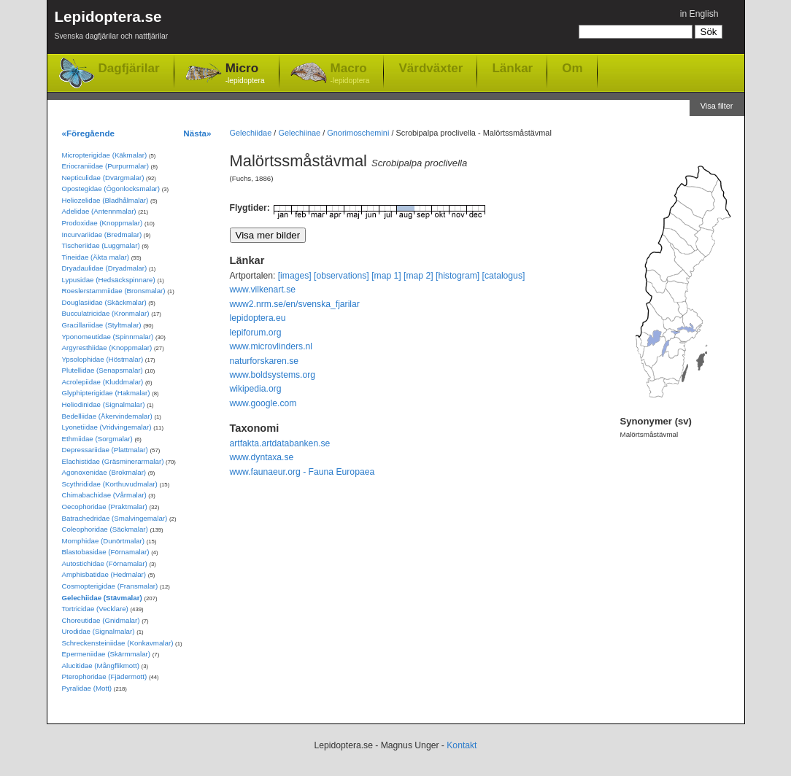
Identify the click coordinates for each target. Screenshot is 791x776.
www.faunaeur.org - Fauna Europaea (302, 472)
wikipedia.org (256, 389)
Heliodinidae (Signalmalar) (103, 404)
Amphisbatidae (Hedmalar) (104, 574)
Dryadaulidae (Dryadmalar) (104, 268)
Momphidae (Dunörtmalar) (103, 541)
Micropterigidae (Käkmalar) (104, 155)
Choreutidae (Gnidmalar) (101, 620)
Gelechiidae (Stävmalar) (102, 598)
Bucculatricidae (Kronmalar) (106, 313)
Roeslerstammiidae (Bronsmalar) (114, 291)
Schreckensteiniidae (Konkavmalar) (118, 643)
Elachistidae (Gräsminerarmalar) (113, 461)
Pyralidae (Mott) (87, 688)
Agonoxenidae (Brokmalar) (104, 472)
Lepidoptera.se (112, 27)
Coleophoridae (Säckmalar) (105, 529)
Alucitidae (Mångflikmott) (100, 665)
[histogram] (457, 276)
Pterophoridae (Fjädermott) (104, 676)
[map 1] (386, 276)
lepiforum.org (256, 332)
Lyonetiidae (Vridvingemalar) (107, 427)
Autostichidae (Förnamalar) (104, 563)
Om (572, 67)
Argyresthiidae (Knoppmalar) (107, 348)
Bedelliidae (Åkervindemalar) (107, 416)
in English (699, 14)
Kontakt (461, 745)
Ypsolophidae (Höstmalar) (103, 359)
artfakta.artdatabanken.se (280, 443)
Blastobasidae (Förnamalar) (106, 552)
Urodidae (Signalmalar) (98, 631)
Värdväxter (430, 67)
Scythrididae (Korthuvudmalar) (110, 484)
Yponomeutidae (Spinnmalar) (108, 337)
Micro (245, 74)
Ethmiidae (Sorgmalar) (97, 439)
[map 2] (418, 276)
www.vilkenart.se (263, 289)
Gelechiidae (251, 132)
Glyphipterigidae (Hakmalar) (106, 393)
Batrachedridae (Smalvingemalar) (115, 518)
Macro (350, 74)
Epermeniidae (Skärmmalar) (106, 654)
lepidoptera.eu (258, 318)
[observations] (341, 276)
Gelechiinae (299, 132)
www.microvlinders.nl (271, 346)
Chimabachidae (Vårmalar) (104, 495)
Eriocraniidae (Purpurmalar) (105, 166)
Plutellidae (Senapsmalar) (102, 370)
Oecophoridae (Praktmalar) (104, 507)
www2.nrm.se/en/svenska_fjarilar (295, 304)
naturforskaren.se (264, 361)
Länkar (512, 67)
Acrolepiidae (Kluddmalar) (103, 382)
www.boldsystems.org (273, 375)
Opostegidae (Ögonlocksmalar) (111, 189)
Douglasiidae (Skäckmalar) (104, 302)
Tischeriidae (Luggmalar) (101, 245)
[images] (295, 276)
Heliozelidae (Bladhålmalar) (105, 200)
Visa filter (717, 105)
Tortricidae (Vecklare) (95, 609)
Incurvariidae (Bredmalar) (102, 234)
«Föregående (88, 133)
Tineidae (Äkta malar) (96, 257)
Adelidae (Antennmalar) (99, 211)
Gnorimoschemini (358, 132)
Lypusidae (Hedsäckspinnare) (108, 280)
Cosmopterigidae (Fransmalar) (110, 586)
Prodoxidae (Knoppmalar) (102, 223)
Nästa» (197, 133)
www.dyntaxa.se (262, 457)
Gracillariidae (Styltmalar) (102, 325)
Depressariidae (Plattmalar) (105, 450)
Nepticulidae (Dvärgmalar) (103, 178)
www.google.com (263, 403)
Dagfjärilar (129, 68)
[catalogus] (503, 276)
